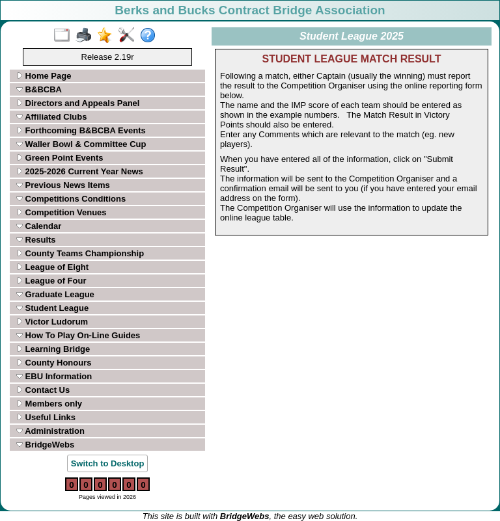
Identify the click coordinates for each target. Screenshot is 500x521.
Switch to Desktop (108, 463)
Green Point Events (60, 158)
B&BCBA (39, 89)
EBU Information (54, 376)
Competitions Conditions (71, 199)
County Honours (53, 362)
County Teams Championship (80, 253)
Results (36, 240)
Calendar (38, 226)
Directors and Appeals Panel (77, 103)
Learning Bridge (53, 349)
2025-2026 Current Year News (79, 171)
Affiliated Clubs (51, 117)
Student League (52, 308)
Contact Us (43, 390)
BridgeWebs (45, 444)
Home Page (43, 76)
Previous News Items (63, 185)
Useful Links (46, 417)
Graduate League (55, 294)
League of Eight (52, 267)
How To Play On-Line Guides (78, 335)
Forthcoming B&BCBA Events (81, 130)
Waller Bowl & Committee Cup (81, 144)
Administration (50, 431)
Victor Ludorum (52, 322)
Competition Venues (61, 212)
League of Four (51, 281)
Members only (49, 403)
